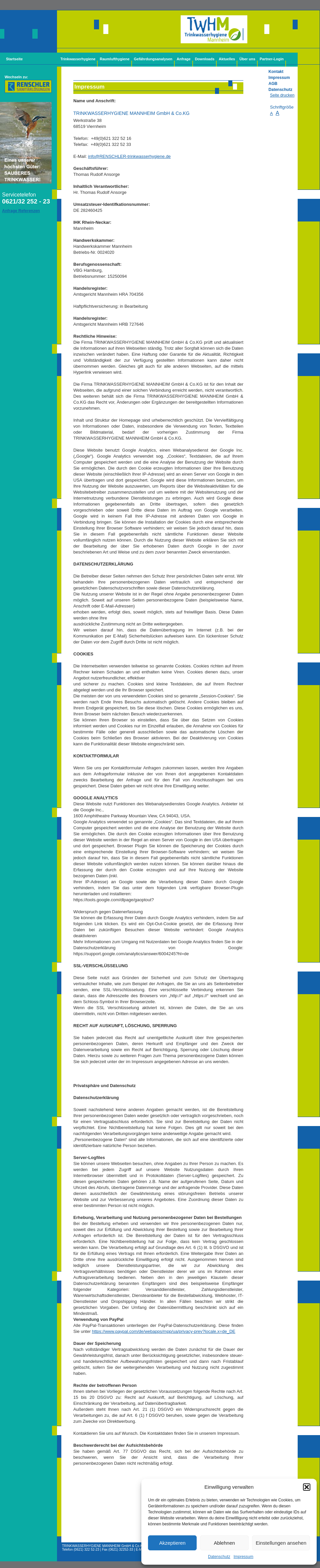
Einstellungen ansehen (281, 1543)
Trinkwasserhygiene (77, 59)
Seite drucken (282, 95)
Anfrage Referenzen (21, 210)
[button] (306, 1487)
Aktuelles (227, 59)
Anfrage (184, 59)
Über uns (247, 59)
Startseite (14, 59)
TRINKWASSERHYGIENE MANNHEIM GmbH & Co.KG (103, 1546)
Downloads (205, 59)
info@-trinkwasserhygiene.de (129, 156)
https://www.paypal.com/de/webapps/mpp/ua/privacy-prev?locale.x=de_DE (163, 1331)
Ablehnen (224, 1543)
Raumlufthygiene (114, 59)
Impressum (243, 1556)
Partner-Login (272, 59)
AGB (273, 83)
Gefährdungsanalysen (153, 59)
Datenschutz (219, 1556)
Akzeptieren (172, 1543)
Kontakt (276, 71)
